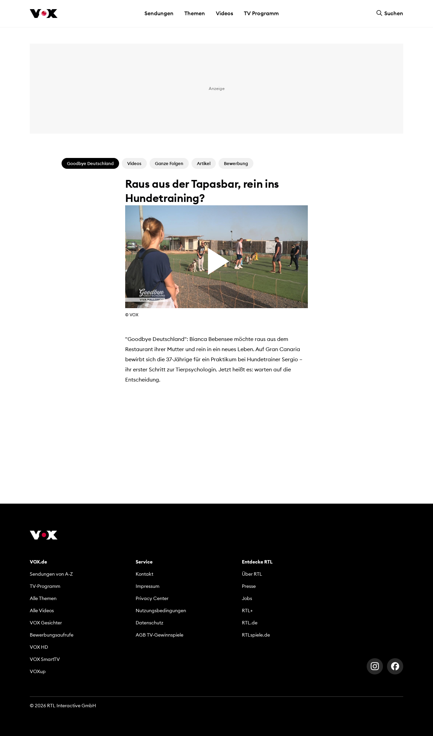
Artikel (203, 163)
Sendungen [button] (159, 13)
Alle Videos (42, 610)
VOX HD (39, 647)
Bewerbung (236, 163)
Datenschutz (149, 623)
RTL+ (247, 610)
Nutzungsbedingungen (161, 610)
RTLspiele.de (256, 635)
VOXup (38, 671)
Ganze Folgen (169, 163)
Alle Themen (43, 598)
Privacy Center (152, 598)
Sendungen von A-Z (51, 574)
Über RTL (252, 574)
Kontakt (144, 574)
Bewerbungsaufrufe (51, 635)
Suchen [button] (389, 13)
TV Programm (261, 13)
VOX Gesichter (46, 623)
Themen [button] (194, 13)
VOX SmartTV (45, 659)
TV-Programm (45, 586)
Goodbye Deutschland (90, 163)
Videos (224, 13)
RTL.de (249, 623)
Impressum (147, 586)
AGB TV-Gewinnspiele (159, 635)
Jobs (247, 598)
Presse (249, 586)
